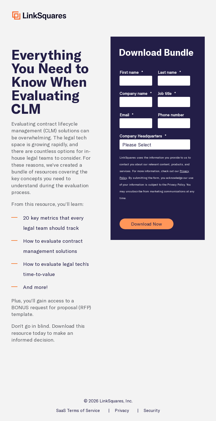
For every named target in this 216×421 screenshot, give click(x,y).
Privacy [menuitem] (122, 410)
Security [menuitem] (152, 410)
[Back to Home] (39, 15)
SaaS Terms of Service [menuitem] (78, 410)
